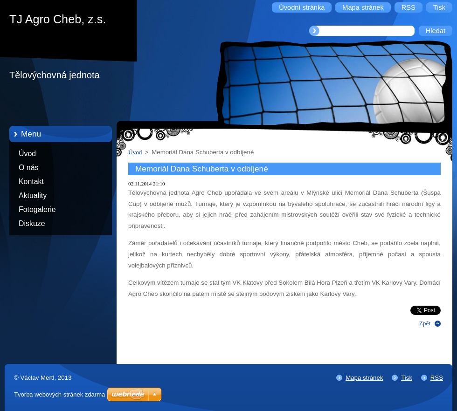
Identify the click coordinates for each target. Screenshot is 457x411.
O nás (28, 167)
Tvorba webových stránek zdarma (59, 394)
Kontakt (31, 181)
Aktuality (33, 195)
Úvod (27, 154)
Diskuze (32, 223)
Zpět (424, 323)
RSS (436, 377)
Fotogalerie (37, 209)
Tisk (406, 377)
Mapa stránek (364, 377)
